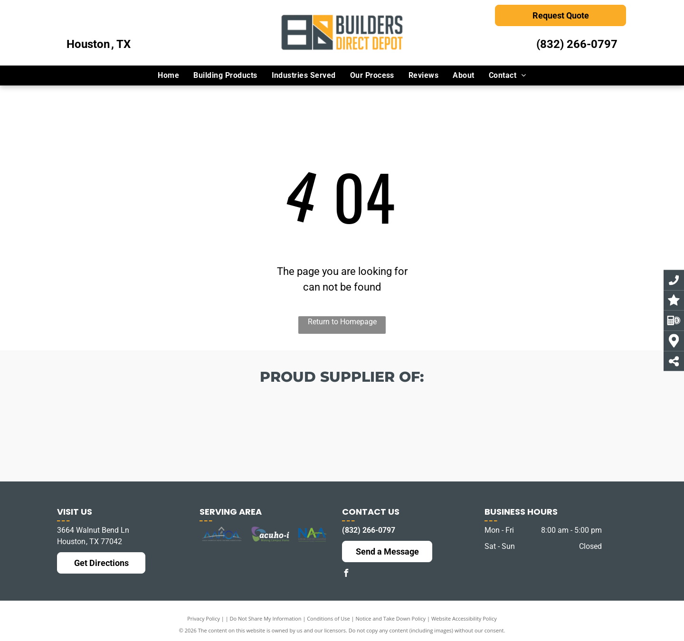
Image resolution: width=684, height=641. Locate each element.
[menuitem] (168, 75)
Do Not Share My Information (266, 618)
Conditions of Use (328, 618)
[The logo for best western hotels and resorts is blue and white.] (342, 443)
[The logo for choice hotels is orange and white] (240, 438)
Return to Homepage (342, 321)
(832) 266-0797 (577, 44)
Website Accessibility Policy (464, 618)
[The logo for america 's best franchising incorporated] (138, 431)
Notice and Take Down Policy (391, 618)
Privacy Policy (203, 618)
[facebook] (346, 574)
